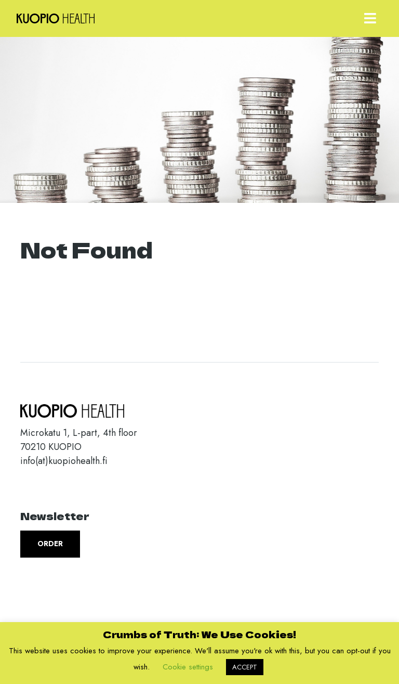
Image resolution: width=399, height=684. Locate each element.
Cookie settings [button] (188, 667)
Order (50, 543)
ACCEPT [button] (244, 667)
